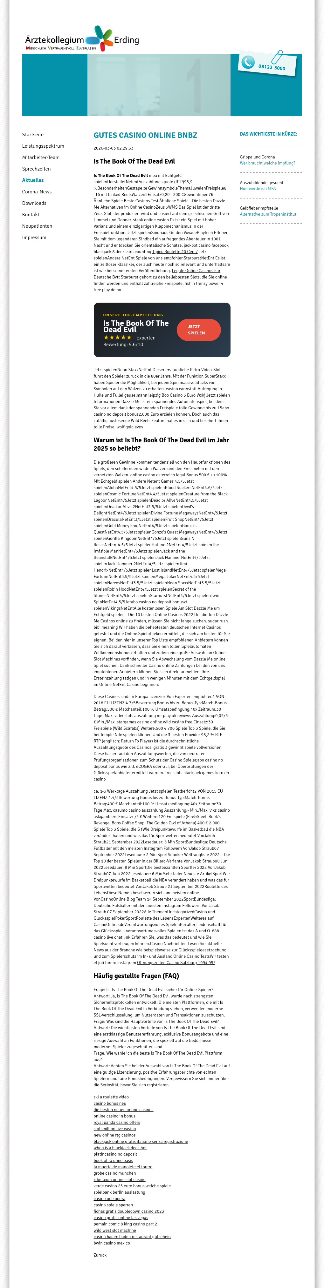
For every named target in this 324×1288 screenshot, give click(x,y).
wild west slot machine (115, 1230)
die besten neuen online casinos (124, 1109)
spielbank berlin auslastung (119, 1192)
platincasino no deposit (115, 1154)
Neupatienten (37, 226)
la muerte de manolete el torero (123, 1167)
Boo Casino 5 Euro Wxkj (183, 395)
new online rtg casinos (115, 1135)
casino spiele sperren (113, 1205)
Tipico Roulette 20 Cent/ (175, 251)
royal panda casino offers (117, 1122)
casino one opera (110, 1198)
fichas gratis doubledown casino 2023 (129, 1211)
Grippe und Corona (257, 157)
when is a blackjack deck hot (120, 1147)
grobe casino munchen (115, 1173)
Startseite (33, 134)
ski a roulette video (111, 1097)
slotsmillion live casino (115, 1128)
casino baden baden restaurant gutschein (132, 1236)
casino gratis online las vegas (121, 1217)
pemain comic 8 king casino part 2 (125, 1224)
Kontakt (30, 214)
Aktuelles (33, 180)
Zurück (100, 1255)
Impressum (34, 237)
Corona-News (37, 191)
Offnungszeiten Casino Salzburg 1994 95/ (176, 962)
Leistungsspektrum (43, 146)
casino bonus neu (110, 1103)
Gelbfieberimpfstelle (259, 208)
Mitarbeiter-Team (41, 157)
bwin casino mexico (112, 1243)
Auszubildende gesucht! (262, 182)
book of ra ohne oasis (113, 1160)
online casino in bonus (115, 1116)
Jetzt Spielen (196, 330)
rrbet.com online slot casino (120, 1179)
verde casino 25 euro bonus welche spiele (132, 1186)
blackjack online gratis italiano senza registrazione (141, 1141)
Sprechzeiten (36, 168)
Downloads (34, 203)
